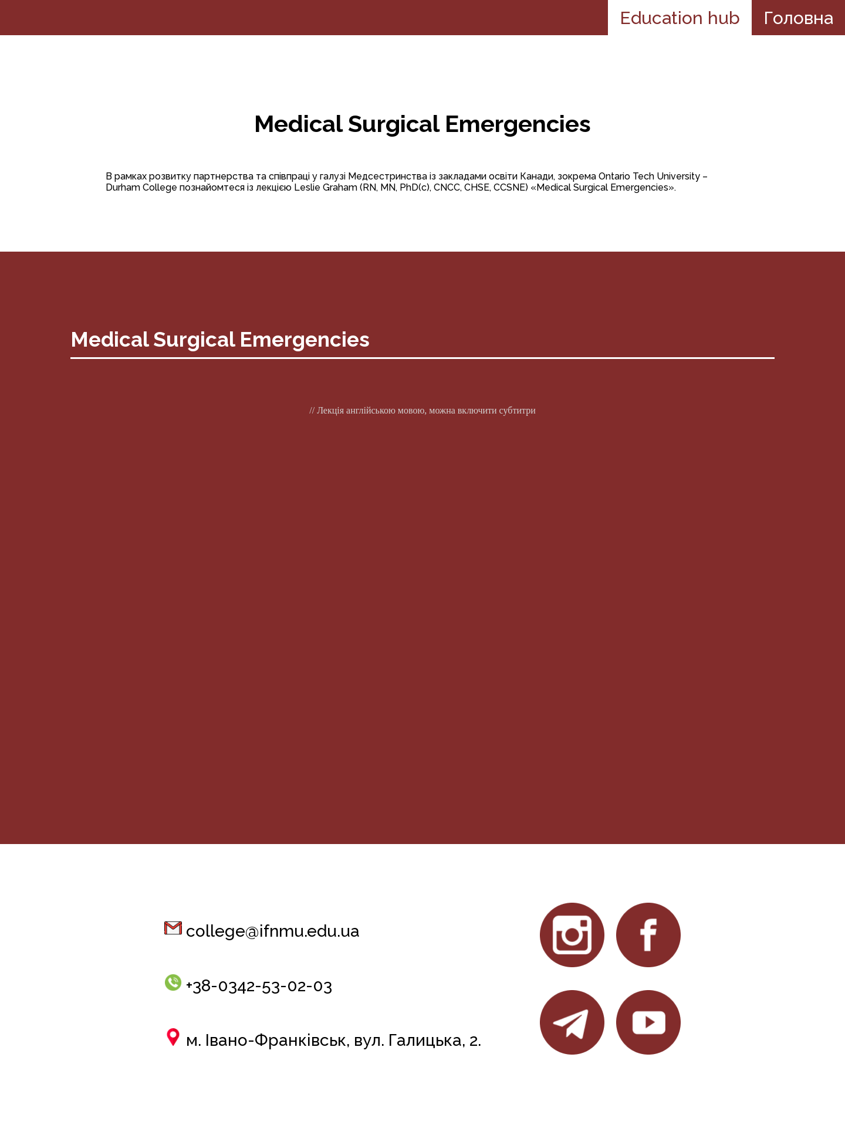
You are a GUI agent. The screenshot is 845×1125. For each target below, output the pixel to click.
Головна (798, 18)
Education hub (680, 18)
